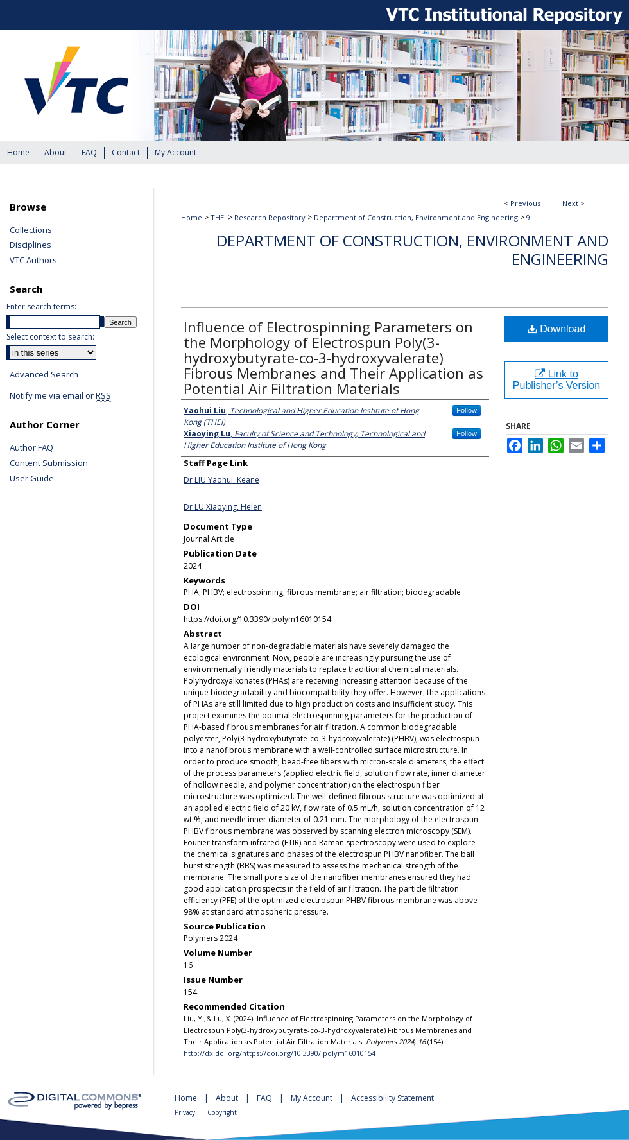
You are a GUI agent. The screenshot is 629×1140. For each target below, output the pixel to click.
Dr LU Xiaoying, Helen (223, 506)
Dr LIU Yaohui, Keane (221, 479)
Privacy (186, 1112)
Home (191, 217)
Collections (31, 230)
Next (570, 203)
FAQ (265, 1097)
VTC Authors (33, 260)
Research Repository (270, 217)
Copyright (222, 1112)
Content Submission (49, 463)
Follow (466, 410)
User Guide (32, 479)
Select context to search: (50, 336)
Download (557, 329)
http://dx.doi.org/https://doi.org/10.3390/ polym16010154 (279, 1053)
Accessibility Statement (392, 1097)
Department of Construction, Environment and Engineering (416, 217)
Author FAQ (31, 448)
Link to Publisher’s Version (556, 379)
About (228, 1097)
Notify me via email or (60, 396)
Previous (525, 203)
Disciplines (30, 245)
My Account (312, 1097)
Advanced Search (44, 374)
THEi (218, 217)
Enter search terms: (41, 306)
